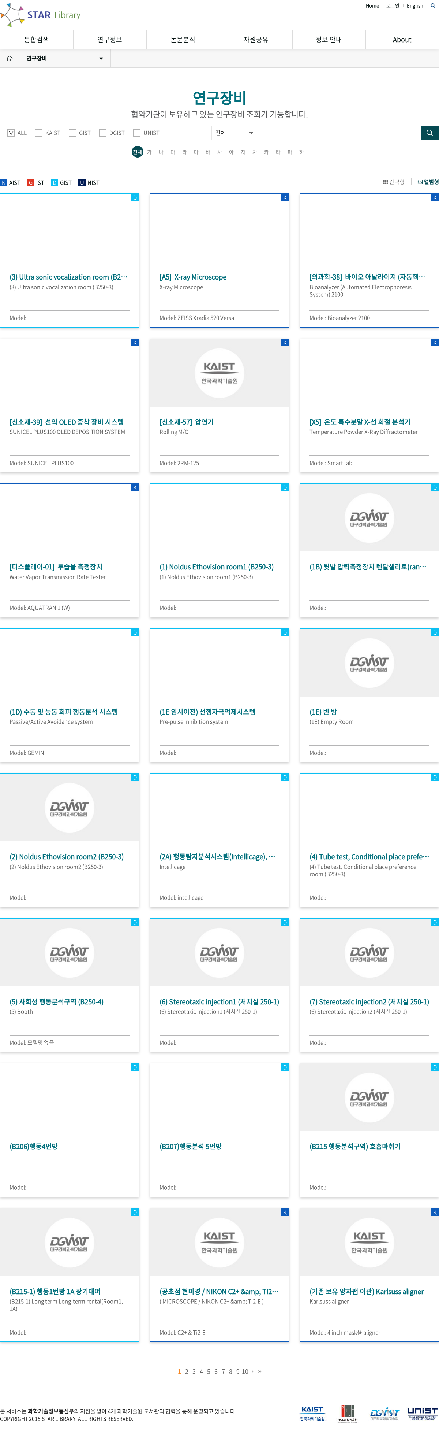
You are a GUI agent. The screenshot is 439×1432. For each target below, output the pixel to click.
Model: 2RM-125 (179, 463)
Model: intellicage (181, 897)
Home (372, 6)
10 (245, 1371)
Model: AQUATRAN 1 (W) (40, 608)
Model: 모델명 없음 (32, 1042)
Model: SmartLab (330, 463)
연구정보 (109, 39)
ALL (17, 133)
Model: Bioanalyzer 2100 (339, 318)
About (402, 39)
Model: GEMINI (28, 753)
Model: (18, 318)
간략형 (394, 181)
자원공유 (256, 39)
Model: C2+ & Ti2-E (183, 1332)
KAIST (47, 133)
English (415, 6)
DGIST (112, 133)
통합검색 (36, 39)
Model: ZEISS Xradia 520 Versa (197, 318)
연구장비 (64, 58)
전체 (137, 151)
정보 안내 (329, 39)
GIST (80, 133)
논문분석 (182, 39)
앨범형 (428, 181)
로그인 (392, 6)
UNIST (146, 133)
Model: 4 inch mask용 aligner (344, 1332)
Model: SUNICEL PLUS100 (42, 463)
